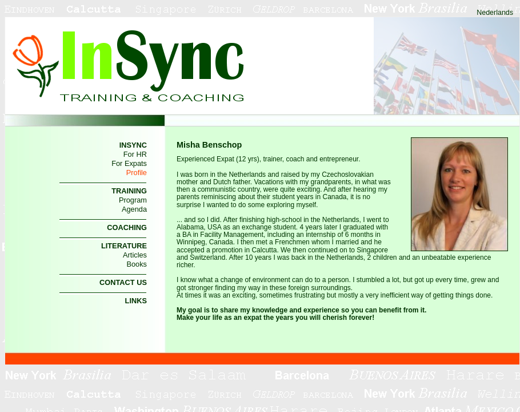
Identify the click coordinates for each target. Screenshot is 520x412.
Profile (136, 172)
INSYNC (133, 145)
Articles (135, 255)
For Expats (129, 163)
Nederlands (495, 13)
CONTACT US (123, 282)
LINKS (136, 300)
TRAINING (129, 191)
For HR (135, 154)
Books (136, 264)
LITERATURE (124, 245)
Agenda (134, 209)
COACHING (127, 227)
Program (133, 200)
